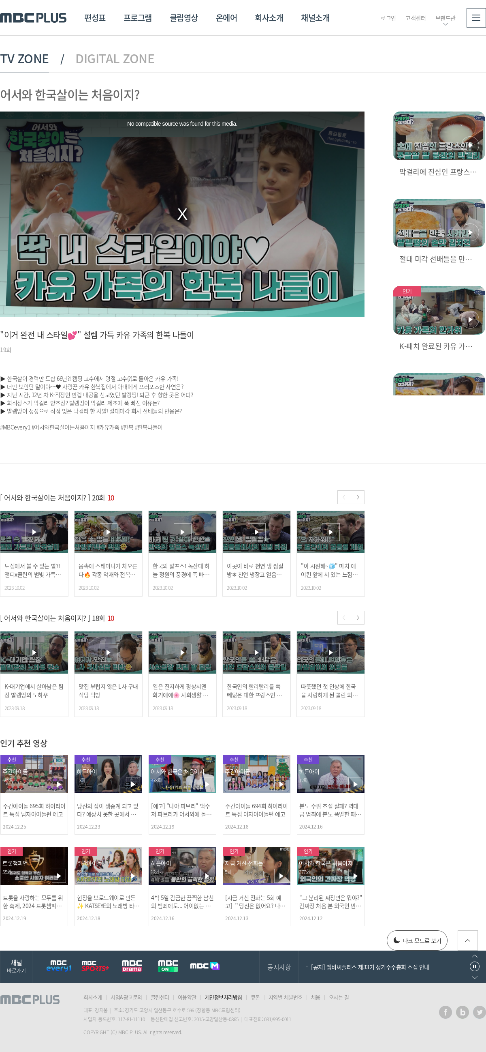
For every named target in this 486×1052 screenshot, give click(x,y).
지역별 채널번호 (286, 997)
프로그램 (138, 18)
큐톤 (255, 997)
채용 (315, 997)
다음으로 (475, 977)
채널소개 (315, 18)
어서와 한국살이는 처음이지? (70, 94)
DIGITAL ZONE (114, 58)
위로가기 (468, 940)
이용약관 (187, 997)
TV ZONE (24, 58)
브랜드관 (445, 18)
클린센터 (160, 997)
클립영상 (184, 18)
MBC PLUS (33, 18)
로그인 (388, 18)
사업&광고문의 (126, 997)
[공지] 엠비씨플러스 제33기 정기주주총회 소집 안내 (370, 967)
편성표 (95, 18)
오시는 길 (339, 997)
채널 (16, 966)
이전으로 (475, 956)
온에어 (226, 18)
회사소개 (269, 18)
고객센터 (415, 18)
